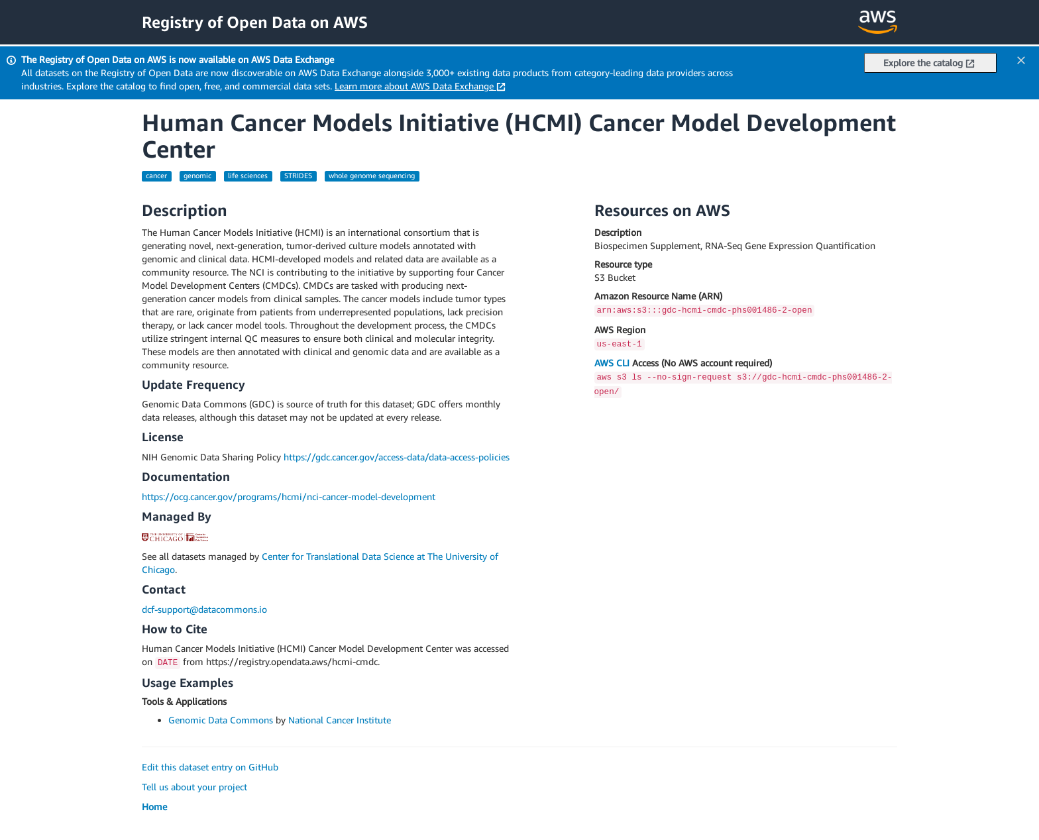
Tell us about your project (194, 786)
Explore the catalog (929, 62)
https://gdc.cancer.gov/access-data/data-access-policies (397, 456)
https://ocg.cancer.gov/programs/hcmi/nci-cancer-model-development (288, 496)
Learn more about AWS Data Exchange (420, 85)
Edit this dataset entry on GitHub (210, 766)
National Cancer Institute (339, 719)
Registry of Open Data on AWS (255, 22)
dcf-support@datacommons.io (204, 609)
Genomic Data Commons (220, 719)
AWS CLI (611, 362)
